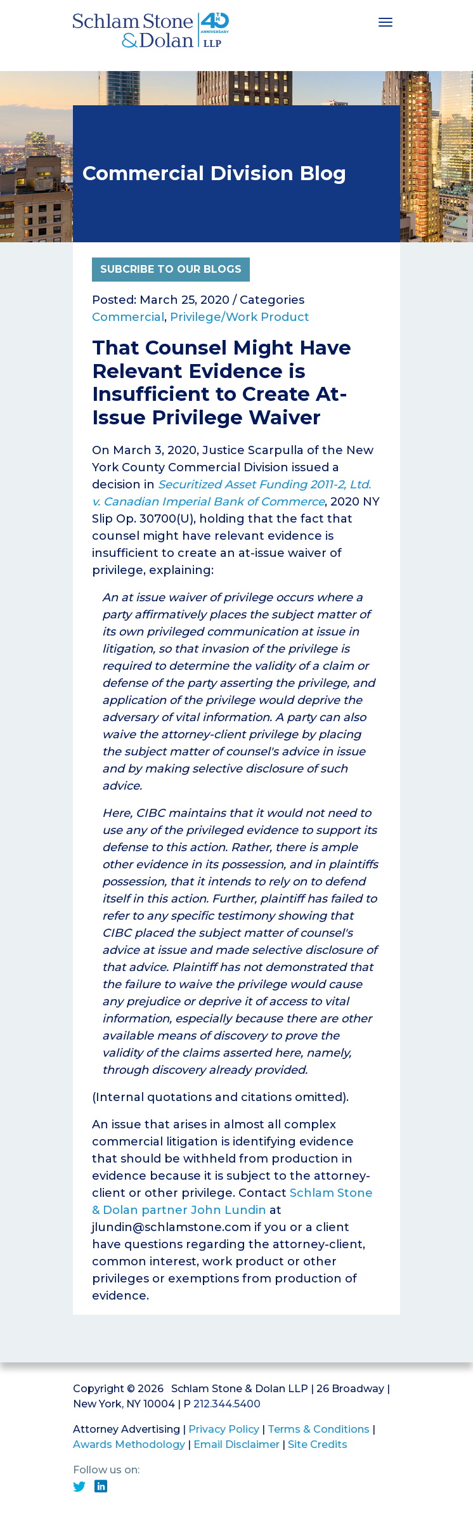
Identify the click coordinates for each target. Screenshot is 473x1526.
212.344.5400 (227, 1404)
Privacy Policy (223, 1429)
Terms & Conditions (319, 1429)
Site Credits (317, 1444)
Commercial (128, 317)
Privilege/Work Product (239, 317)
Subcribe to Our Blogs (171, 269)
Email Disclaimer (236, 1444)
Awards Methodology (129, 1444)
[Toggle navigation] (385, 21)
